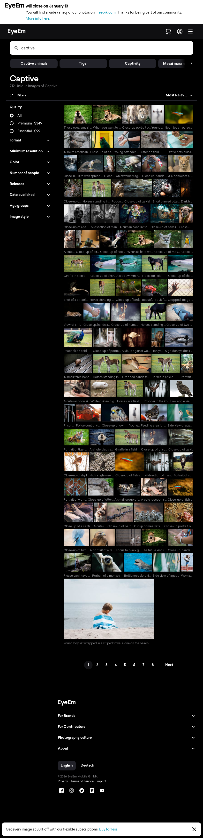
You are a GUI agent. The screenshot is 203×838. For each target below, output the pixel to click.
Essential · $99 (28, 131)
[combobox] (107, 48)
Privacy (61, 786)
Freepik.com (106, 12)
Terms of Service (80, 786)
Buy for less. (108, 829)
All (19, 116)
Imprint (100, 786)
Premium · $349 (29, 123)
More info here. (38, 18)
